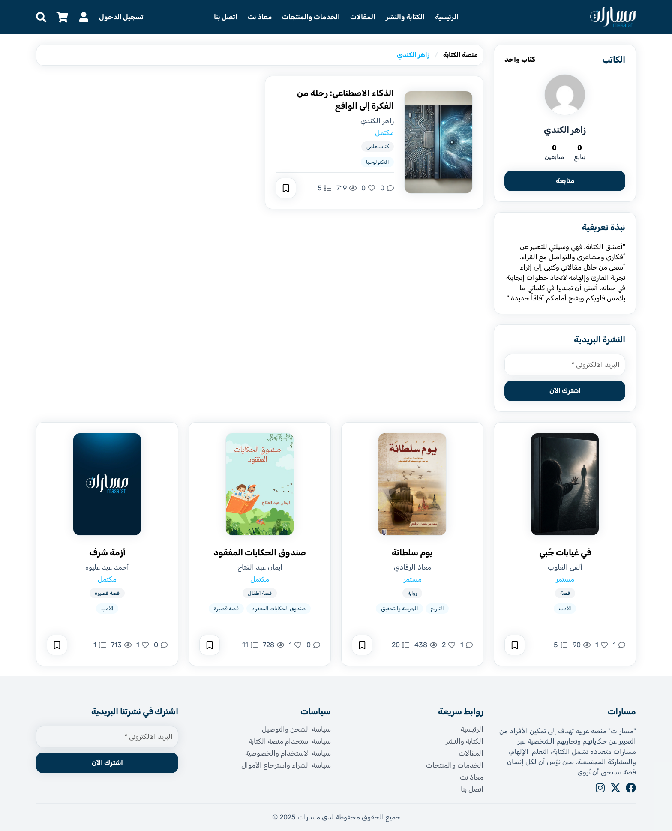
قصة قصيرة (226, 609)
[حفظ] (286, 188)
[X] (615, 788)
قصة (565, 593)
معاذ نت (260, 17)
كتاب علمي (377, 147)
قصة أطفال (260, 593)
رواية (412, 593)
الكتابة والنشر (405, 17)
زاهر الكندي (377, 121)
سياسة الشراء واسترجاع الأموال (286, 765)
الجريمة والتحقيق (399, 609)
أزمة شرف (107, 552)
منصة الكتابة (460, 55)
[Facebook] (631, 788)
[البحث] (41, 17)
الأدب (565, 609)
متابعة (565, 181)
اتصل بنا (225, 17)
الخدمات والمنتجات (311, 17)
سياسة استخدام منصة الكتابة (290, 741)
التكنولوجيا (377, 162)
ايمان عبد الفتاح (259, 567)
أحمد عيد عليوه (107, 567)
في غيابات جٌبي (565, 552)
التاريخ (437, 609)
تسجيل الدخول (121, 17)
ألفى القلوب (565, 567)
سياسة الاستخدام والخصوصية (288, 753)
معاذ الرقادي (412, 567)
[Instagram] (600, 788)
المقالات (362, 17)
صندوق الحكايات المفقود (259, 552)
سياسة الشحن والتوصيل (296, 729)
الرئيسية (447, 17)
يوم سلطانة (412, 552)
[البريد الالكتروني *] (564, 364)
